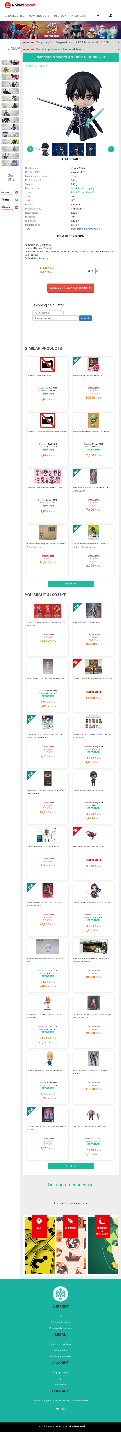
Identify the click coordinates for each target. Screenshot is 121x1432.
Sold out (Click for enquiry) (70, 287)
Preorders (78, 15)
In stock (60, 15)
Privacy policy (60, 1350)
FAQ (60, 1316)
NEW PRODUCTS (39, 15)
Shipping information (60, 1322)
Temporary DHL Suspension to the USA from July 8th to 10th (65, 42)
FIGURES (29, 66)
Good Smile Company (82, 188)
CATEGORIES (14, 15)
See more (71, 583)
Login (60, 1378)
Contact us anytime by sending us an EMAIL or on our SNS (60, 1400)
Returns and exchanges (60, 1328)
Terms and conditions (60, 1344)
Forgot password (60, 1372)
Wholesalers (60, 1384)
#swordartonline (93, 229)
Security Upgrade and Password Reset (52, 49)
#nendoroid (77, 229)
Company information (60, 1356)
